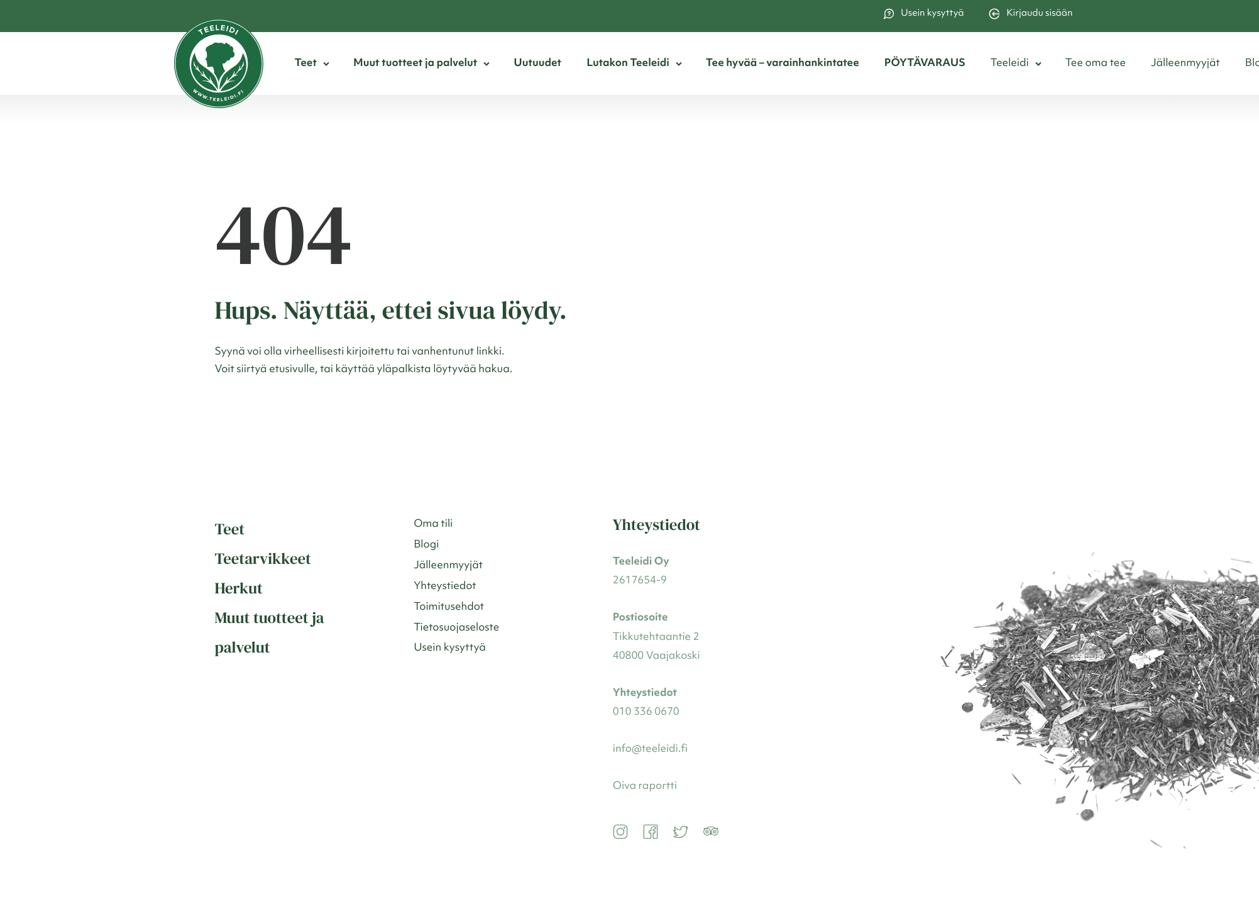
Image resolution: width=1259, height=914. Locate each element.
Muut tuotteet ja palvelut (415, 63)
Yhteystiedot (445, 586)
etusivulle (292, 370)
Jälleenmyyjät (1185, 63)
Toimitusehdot (449, 607)
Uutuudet (537, 63)
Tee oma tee (1095, 63)
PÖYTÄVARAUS (924, 63)
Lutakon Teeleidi (627, 63)
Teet (306, 63)
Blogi (426, 545)
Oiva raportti (645, 786)
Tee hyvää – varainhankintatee (782, 63)
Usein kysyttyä (923, 13)
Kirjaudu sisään (1030, 13)
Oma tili (433, 524)
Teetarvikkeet (263, 559)
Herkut (239, 588)
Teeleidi (1010, 63)
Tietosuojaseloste (456, 628)
